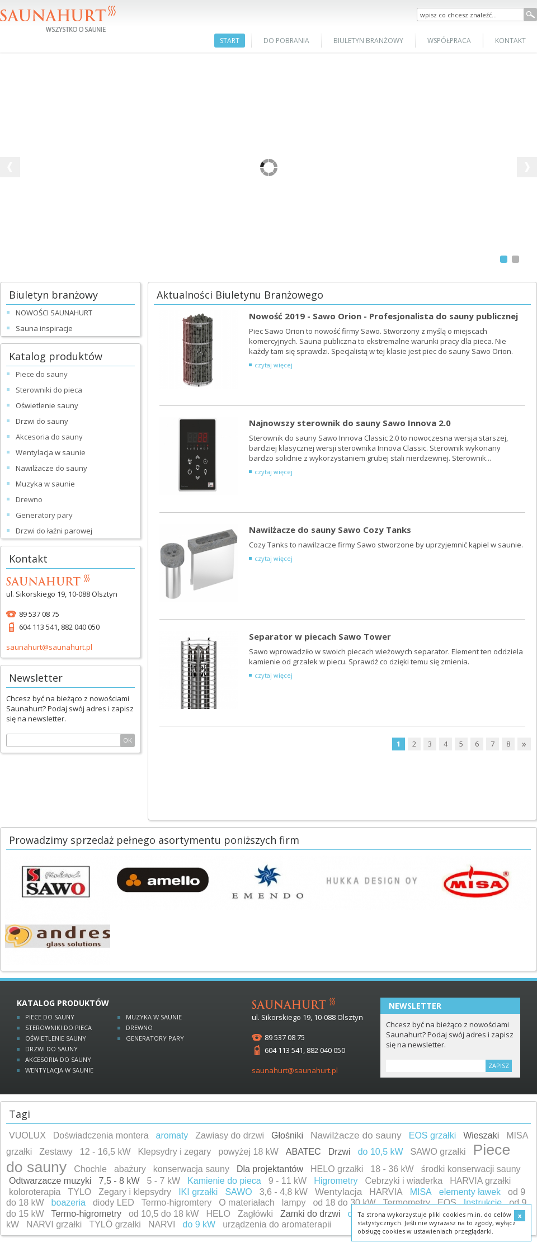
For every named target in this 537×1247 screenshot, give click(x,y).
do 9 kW (198, 1224)
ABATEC (303, 1151)
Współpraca (449, 40)
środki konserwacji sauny (471, 1169)
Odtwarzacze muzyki (50, 1180)
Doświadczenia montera (101, 1135)
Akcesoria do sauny (58, 1059)
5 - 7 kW (164, 1180)
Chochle (90, 1169)
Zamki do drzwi (310, 1213)
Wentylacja (338, 1191)
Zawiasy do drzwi (229, 1135)
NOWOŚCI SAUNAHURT (54, 313)
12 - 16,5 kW (105, 1151)
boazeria (68, 1202)
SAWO (238, 1192)
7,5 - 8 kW (119, 1180)
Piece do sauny (49, 1017)
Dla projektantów (270, 1169)
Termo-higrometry (86, 1213)
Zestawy (56, 1151)
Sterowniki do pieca (58, 1027)
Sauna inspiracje (44, 328)
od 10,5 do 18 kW (164, 1213)
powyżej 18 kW (248, 1151)
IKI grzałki (198, 1192)
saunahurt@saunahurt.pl (49, 647)
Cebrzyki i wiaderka (403, 1180)
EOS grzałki (432, 1135)
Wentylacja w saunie (51, 452)
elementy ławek (470, 1192)
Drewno (139, 1027)
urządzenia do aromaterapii (277, 1224)
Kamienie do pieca (224, 1180)
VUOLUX (27, 1135)
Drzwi (339, 1151)
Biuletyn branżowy (368, 40)
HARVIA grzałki (480, 1180)
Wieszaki (481, 1135)
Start (229, 40)
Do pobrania (286, 40)
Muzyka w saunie (45, 484)
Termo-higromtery (176, 1202)
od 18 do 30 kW (344, 1202)
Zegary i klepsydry (134, 1192)
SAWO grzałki (438, 1151)
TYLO (80, 1192)
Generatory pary (155, 1038)
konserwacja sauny (191, 1169)
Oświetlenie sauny (47, 405)
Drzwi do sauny (42, 421)
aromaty (172, 1135)
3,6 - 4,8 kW (284, 1192)
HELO (218, 1213)
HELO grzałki (336, 1169)
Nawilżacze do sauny (51, 468)
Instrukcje (483, 1202)
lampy (294, 1202)
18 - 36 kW (391, 1169)
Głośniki (287, 1135)
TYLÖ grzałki (114, 1224)
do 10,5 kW (380, 1151)
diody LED (113, 1202)
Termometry (406, 1202)
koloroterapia (35, 1192)
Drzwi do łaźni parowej (54, 531)
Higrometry (335, 1180)
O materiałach (247, 1202)
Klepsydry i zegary (174, 1151)
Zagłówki (255, 1213)
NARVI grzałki (54, 1224)
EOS (446, 1202)
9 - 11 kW (287, 1180)
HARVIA (385, 1192)
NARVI (162, 1224)
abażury (130, 1169)
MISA (421, 1192)
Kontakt (510, 40)
